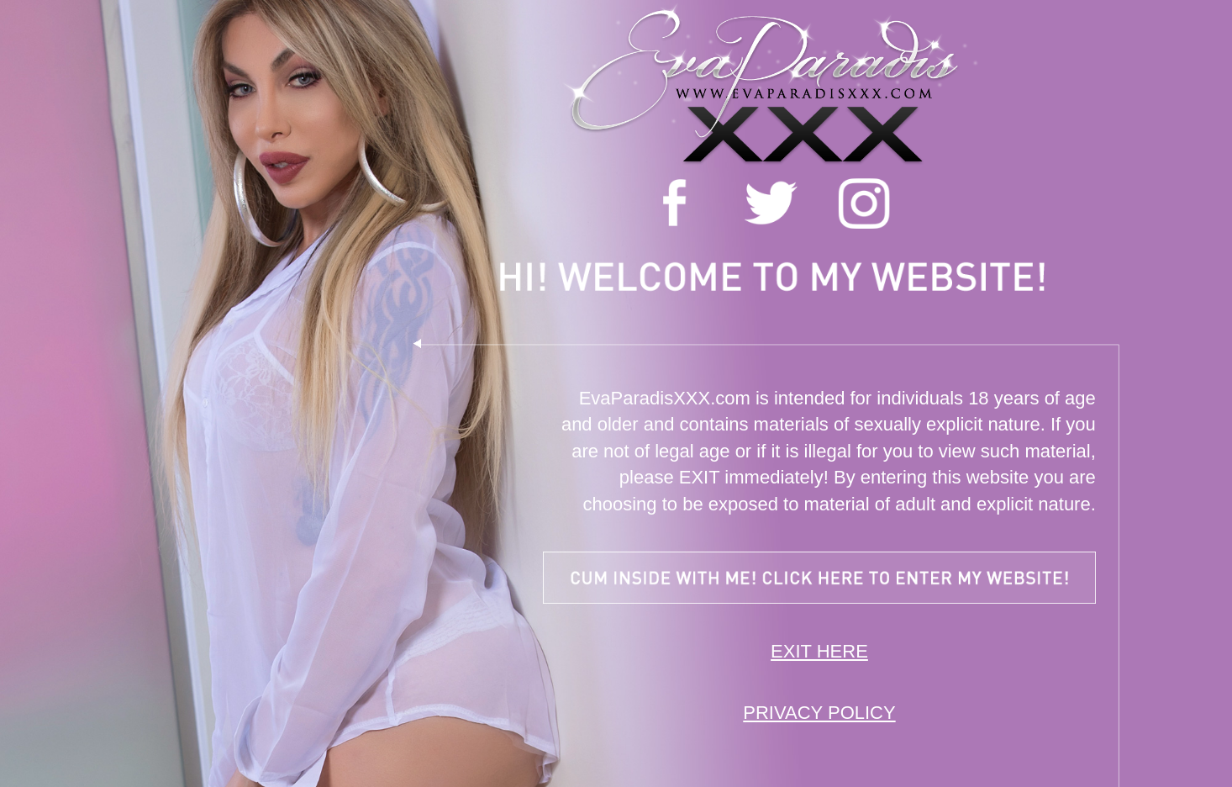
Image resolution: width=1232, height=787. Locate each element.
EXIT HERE (819, 651)
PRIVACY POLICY (819, 712)
